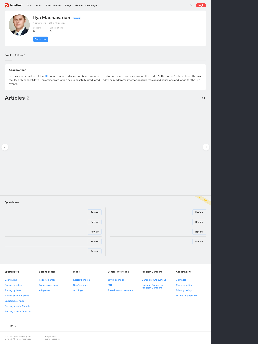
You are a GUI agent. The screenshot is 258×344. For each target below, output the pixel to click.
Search (190, 5)
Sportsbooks (34, 5)
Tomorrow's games (49, 285)
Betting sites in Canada (17, 306)
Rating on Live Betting (17, 295)
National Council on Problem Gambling (152, 286)
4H (46, 76)
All (203, 97)
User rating (11, 279)
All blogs (78, 290)
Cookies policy (184, 285)
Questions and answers (120, 290)
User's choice (80, 285)
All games (44, 290)
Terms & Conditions (186, 295)
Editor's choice (81, 279)
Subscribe (40, 39)
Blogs (68, 5)
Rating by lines (13, 290)
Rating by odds (13, 285)
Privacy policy (184, 290)
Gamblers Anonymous (154, 279)
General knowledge (86, 5)
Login (201, 5)
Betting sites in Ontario (18, 311)
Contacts (181, 279)
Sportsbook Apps (14, 300)
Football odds (53, 5)
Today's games (47, 279)
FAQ (109, 285)
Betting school (115, 279)
